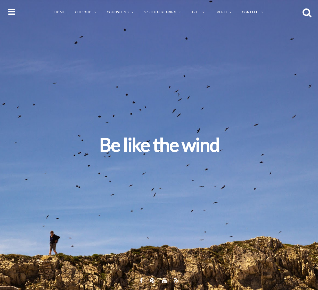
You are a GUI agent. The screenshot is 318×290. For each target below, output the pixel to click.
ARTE (195, 12)
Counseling (118, 12)
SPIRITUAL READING (160, 12)
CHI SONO (83, 12)
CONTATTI (250, 12)
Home (59, 12)
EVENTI (221, 12)
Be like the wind (159, 145)
